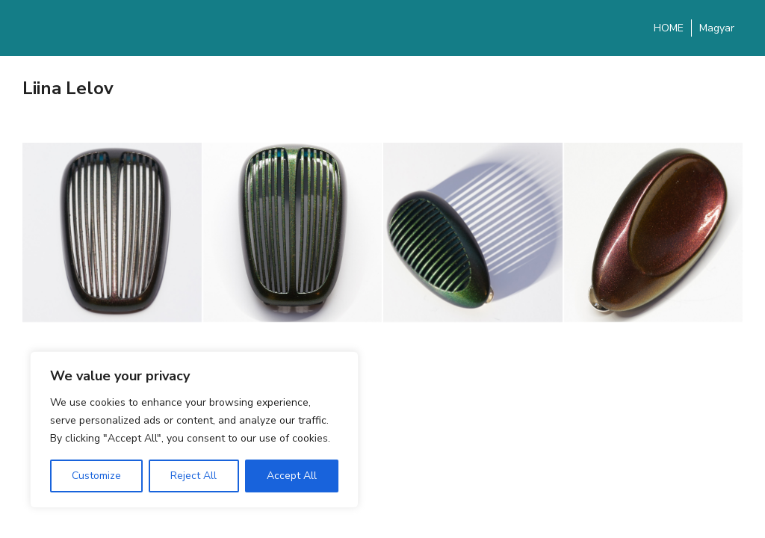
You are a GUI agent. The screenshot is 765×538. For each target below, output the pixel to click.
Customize (96, 476)
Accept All (292, 476)
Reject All (193, 476)
